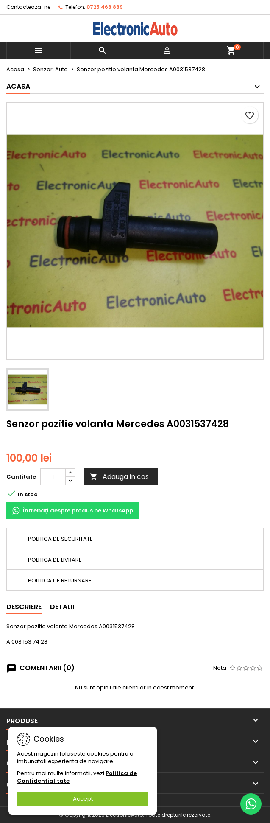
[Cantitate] (53, 476)
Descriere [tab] (24, 607)
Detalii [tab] (62, 607)
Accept (83, 799)
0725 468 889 (104, 7)
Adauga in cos (119, 476)
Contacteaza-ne (28, 7)
